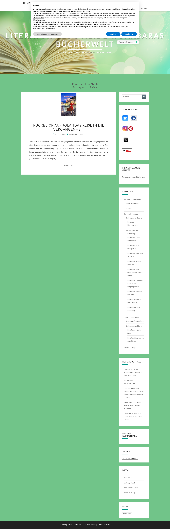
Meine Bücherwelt (132, 203)
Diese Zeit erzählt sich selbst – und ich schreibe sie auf (133, 416)
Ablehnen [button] (113, 34)
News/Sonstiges (130, 348)
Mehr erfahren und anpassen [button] (47, 34)
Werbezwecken (38, 18)
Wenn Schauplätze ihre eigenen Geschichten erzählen (132, 405)
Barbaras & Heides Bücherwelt (133, 177)
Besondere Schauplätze (135, 321)
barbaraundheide (77, 134)
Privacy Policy (127, 513)
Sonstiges (129, 208)
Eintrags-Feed (129, 483)
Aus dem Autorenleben (132, 199)
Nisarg (107, 524)
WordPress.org (129, 493)
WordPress (91, 524)
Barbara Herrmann (131, 214)
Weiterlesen (69, 165)
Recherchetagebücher (134, 218)
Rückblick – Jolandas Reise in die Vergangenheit (135, 283)
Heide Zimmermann (131, 317)
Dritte (81, 13)
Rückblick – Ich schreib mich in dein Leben (135, 272)
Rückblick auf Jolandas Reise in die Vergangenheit (68, 127)
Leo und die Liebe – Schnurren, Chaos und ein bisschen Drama (133, 372)
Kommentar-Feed (131, 488)
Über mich (143, 8)
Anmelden (128, 478)
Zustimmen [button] (129, 34)
